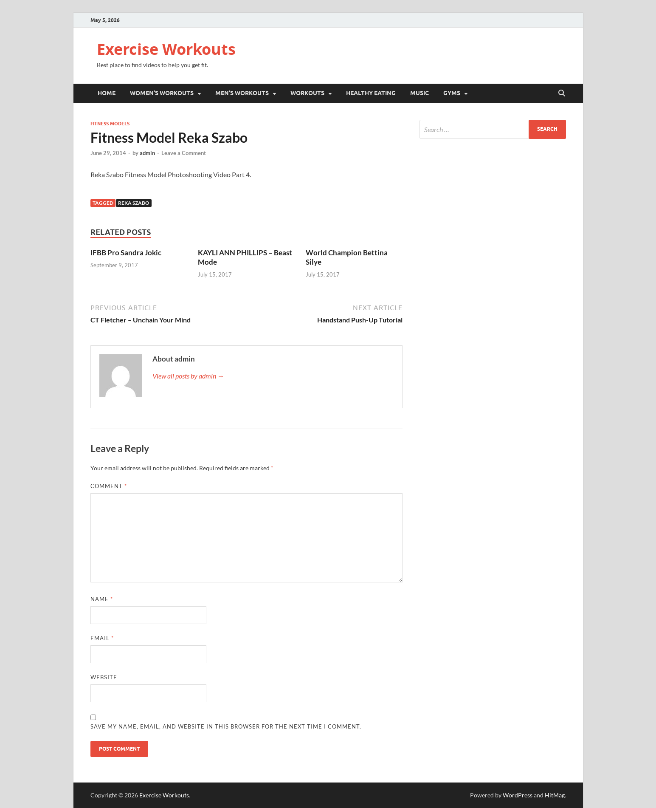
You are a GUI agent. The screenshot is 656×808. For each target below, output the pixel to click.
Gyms (451, 93)
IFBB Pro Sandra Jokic (125, 252)
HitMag (555, 795)
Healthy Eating (371, 93)
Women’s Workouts (162, 93)
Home (106, 93)
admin (147, 153)
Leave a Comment (183, 153)
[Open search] (561, 93)
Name (101, 599)
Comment (108, 486)
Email (102, 638)
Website (103, 677)
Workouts (307, 93)
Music (419, 93)
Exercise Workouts (166, 49)
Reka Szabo (133, 203)
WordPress (517, 795)
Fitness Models (110, 124)
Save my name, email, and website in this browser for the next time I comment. (225, 726)
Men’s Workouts (242, 93)
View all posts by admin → (188, 376)
